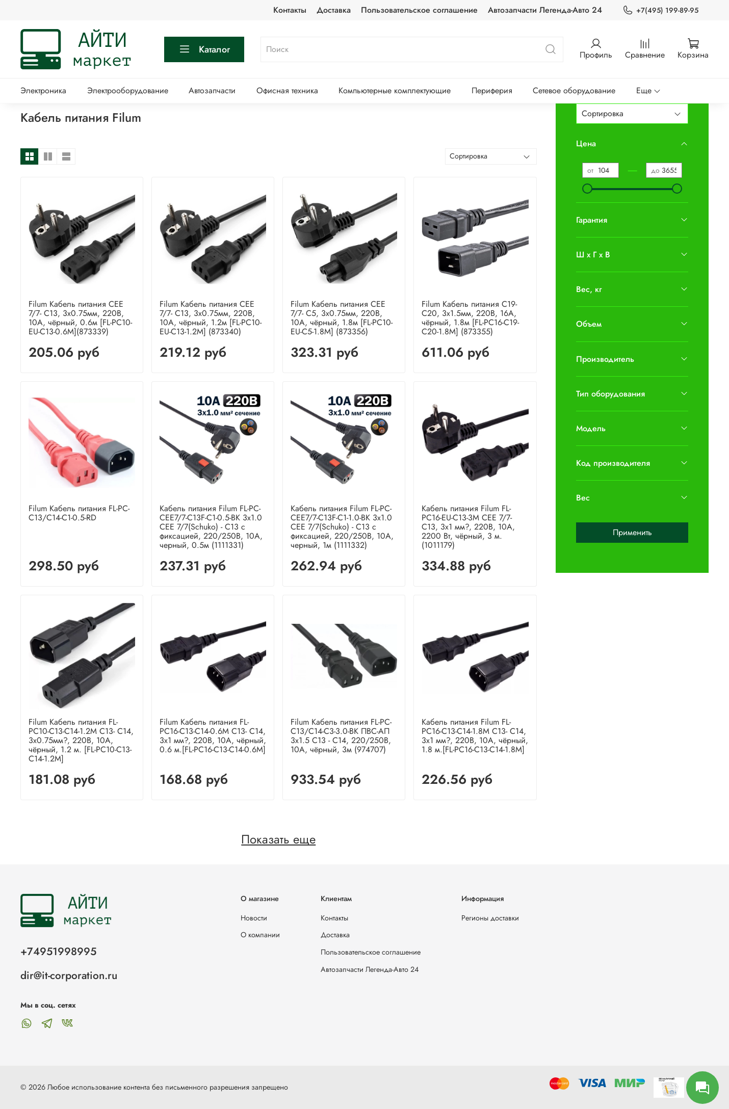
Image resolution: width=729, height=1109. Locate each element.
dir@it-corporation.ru (68, 975)
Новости (254, 918)
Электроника (43, 90)
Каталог (204, 49)
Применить (632, 532)
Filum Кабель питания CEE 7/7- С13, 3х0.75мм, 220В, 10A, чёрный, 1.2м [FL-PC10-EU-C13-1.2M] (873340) (211, 317)
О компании (260, 935)
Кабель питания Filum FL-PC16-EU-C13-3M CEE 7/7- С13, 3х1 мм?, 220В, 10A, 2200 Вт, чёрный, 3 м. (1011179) (468, 527)
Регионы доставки (490, 918)
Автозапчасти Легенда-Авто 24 (545, 10)
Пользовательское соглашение (419, 10)
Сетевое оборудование (574, 90)
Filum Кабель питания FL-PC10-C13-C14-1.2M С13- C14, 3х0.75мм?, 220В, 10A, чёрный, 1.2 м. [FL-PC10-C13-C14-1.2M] (81, 740)
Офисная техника (287, 90)
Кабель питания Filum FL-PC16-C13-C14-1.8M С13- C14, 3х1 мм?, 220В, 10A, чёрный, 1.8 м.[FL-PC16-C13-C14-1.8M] (475, 735)
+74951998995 (58, 951)
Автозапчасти (212, 90)
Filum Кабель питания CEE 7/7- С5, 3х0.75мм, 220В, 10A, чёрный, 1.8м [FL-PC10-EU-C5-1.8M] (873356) (342, 317)
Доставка (334, 10)
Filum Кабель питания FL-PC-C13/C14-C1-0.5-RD (79, 513)
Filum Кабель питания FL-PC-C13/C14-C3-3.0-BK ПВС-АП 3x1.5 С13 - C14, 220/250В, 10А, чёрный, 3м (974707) (341, 735)
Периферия (492, 90)
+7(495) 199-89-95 (660, 10)
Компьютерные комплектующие (395, 90)
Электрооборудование (127, 90)
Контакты (289, 10)
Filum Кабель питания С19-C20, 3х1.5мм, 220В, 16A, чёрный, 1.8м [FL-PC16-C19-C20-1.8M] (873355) (470, 317)
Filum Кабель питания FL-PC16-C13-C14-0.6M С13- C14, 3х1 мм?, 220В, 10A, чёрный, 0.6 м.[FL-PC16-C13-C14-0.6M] (213, 735)
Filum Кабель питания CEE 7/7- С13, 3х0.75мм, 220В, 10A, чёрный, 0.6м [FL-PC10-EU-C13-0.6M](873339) (80, 317)
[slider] (587, 188)
